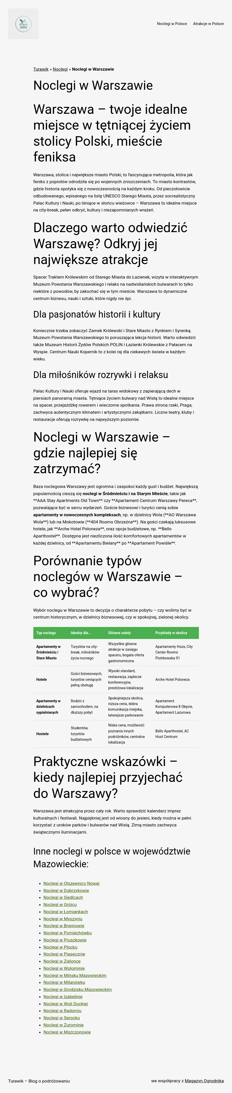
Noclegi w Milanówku (64, 982)
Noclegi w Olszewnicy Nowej (72, 883)
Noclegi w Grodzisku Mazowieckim (78, 989)
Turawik (41, 69)
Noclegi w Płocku (60, 947)
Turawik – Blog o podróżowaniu (39, 1081)
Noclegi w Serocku (62, 1017)
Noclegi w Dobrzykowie (66, 890)
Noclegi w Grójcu (60, 904)
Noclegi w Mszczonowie (67, 1032)
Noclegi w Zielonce (62, 961)
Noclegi (60, 69)
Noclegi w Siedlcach (63, 897)
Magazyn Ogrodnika (204, 1080)
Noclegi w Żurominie (64, 1024)
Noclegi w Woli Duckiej (66, 1003)
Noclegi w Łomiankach (66, 911)
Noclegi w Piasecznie (64, 954)
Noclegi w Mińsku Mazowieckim (75, 975)
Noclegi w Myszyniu (63, 918)
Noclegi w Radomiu (62, 1010)
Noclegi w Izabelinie (63, 996)
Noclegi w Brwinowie (64, 925)
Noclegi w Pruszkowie (65, 940)
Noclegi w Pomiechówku (68, 932)
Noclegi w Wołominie (64, 968)
